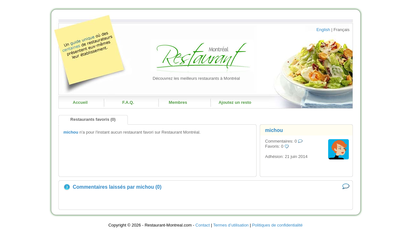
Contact (203, 225)
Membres (178, 102)
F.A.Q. (128, 102)
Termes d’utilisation (231, 225)
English (323, 29)
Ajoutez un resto (235, 102)
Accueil (80, 102)
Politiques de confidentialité (277, 225)
